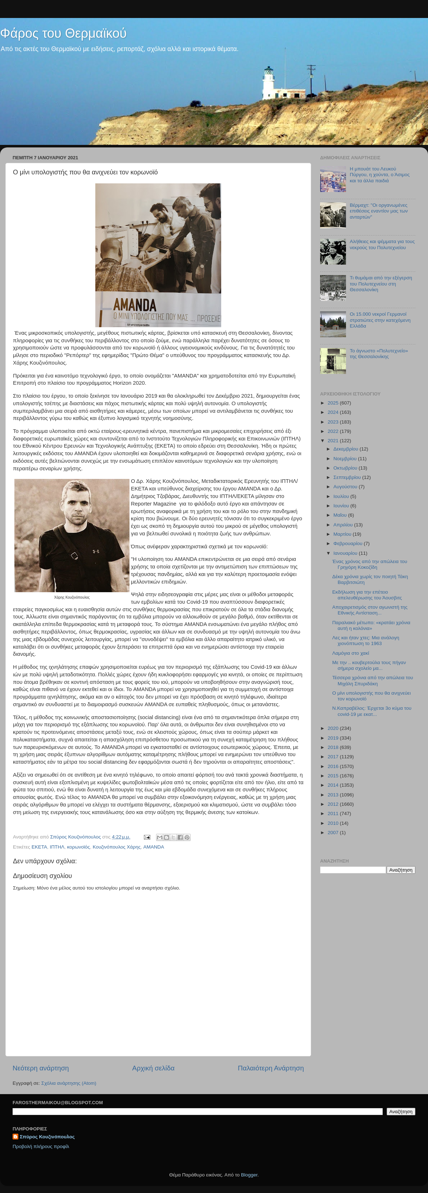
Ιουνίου (341, 505)
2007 (334, 832)
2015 (334, 775)
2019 (334, 738)
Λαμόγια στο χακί (350, 653)
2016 (334, 766)
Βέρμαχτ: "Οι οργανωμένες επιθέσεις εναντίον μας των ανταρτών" (378, 210)
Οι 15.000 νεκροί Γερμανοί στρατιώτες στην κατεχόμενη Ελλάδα (380, 319)
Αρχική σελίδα (153, 1068)
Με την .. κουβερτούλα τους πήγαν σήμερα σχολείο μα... (369, 665)
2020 (334, 728)
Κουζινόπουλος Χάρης (117, 847)
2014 (334, 785)
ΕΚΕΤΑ (39, 847)
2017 (334, 756)
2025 (334, 403)
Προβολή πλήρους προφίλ (41, 1146)
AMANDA (154, 847)
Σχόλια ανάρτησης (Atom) (68, 1083)
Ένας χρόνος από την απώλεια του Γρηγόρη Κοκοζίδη (369, 564)
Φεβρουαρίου (348, 543)
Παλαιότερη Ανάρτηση (271, 1068)
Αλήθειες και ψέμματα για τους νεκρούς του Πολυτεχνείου (382, 244)
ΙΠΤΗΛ (57, 847)
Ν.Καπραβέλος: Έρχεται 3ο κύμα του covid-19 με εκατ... (371, 711)
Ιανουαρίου (346, 553)
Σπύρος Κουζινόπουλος (47, 1136)
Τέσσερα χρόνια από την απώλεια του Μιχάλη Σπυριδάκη (372, 680)
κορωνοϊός (78, 847)
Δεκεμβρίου (346, 449)
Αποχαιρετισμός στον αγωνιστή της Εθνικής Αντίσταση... (369, 610)
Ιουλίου (341, 496)
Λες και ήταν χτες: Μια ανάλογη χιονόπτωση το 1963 (365, 640)
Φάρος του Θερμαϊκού (63, 33)
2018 (334, 747)
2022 (334, 431)
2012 (334, 804)
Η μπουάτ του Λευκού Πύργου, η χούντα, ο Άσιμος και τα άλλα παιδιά (380, 174)
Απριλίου (343, 524)
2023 (334, 422)
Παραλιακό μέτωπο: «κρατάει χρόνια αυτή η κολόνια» (371, 625)
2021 (334, 440)
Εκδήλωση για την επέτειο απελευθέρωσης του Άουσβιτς (367, 594)
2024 (334, 412)
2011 (334, 813)
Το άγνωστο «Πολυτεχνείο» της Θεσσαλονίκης (379, 353)
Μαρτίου (343, 534)
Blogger (249, 1175)
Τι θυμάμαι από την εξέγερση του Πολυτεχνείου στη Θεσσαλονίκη (381, 283)
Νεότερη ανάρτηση (41, 1068)
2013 (334, 794)
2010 (334, 823)
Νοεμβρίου (345, 458)
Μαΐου (340, 515)
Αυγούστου (346, 486)
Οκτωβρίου (346, 468)
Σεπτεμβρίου (347, 477)
